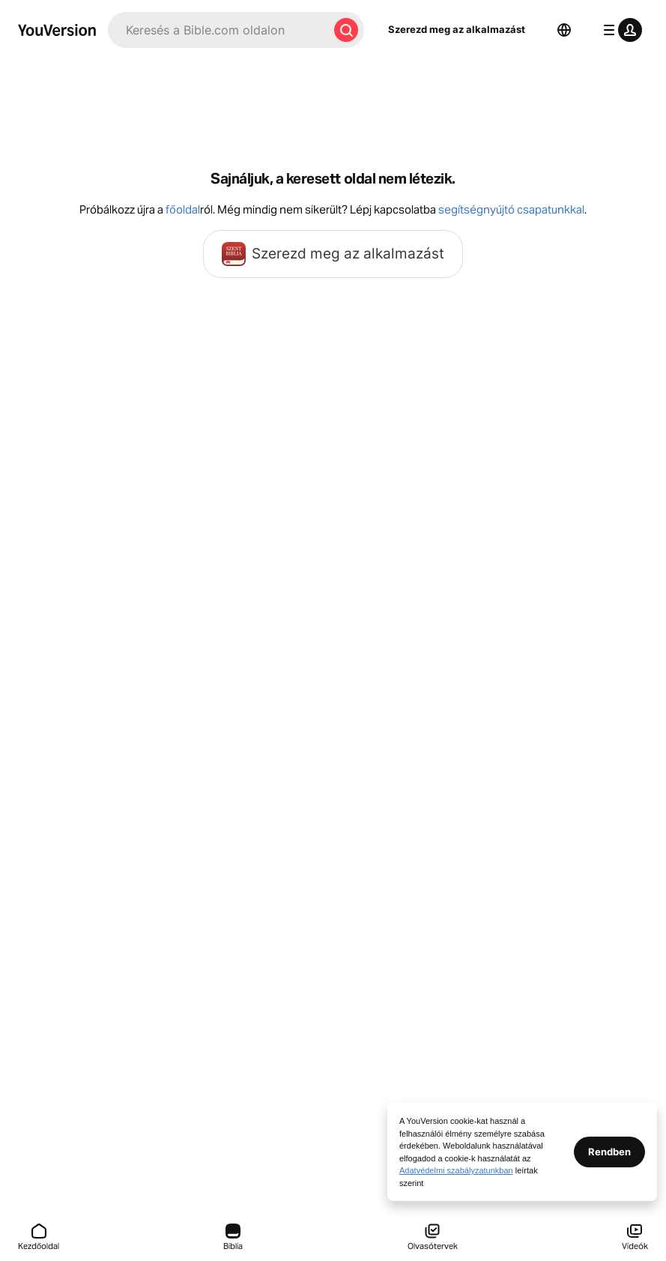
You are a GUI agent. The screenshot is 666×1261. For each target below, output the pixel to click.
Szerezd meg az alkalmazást (456, 29)
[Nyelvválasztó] (564, 30)
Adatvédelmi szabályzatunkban (456, 1170)
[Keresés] (218, 30)
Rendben (609, 1152)
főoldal (182, 209)
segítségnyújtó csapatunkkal (511, 209)
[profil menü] (619, 30)
